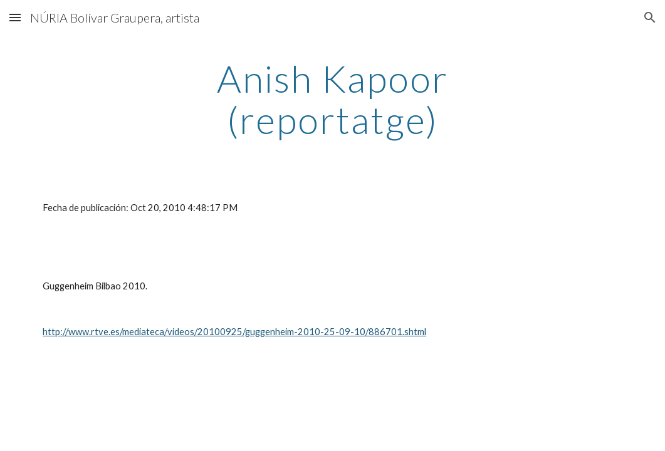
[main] (332, 99)
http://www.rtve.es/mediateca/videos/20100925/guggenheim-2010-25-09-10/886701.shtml (234, 331)
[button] (15, 17)
